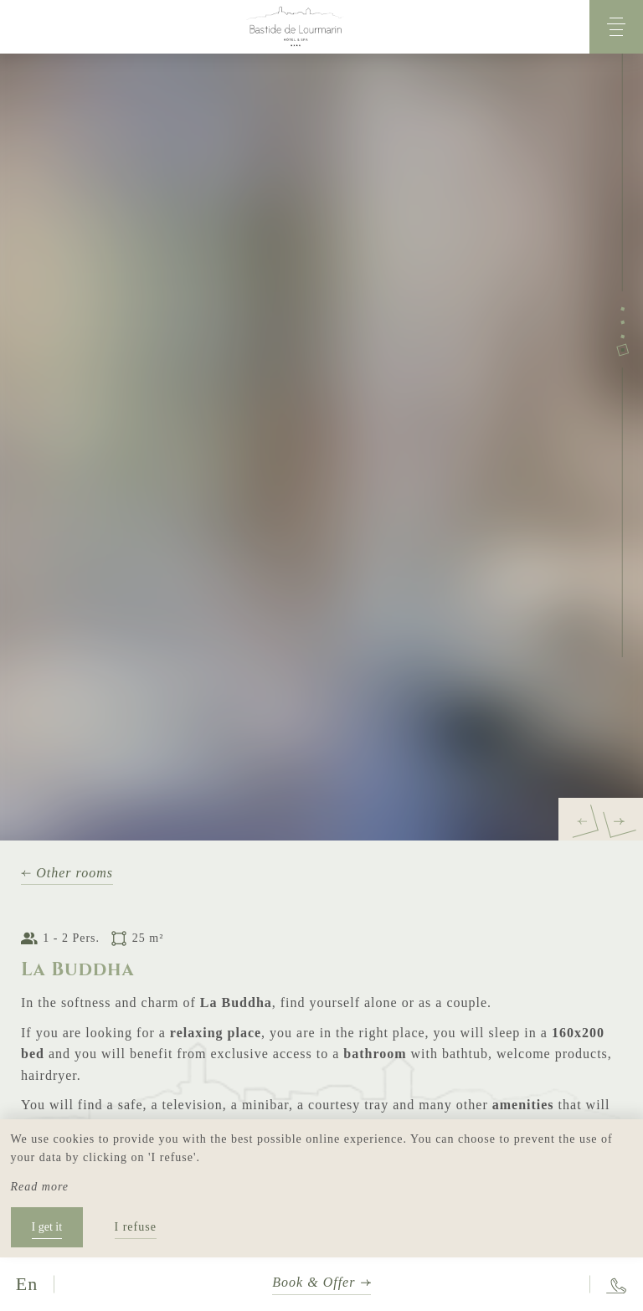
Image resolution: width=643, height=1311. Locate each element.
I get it (47, 1227)
